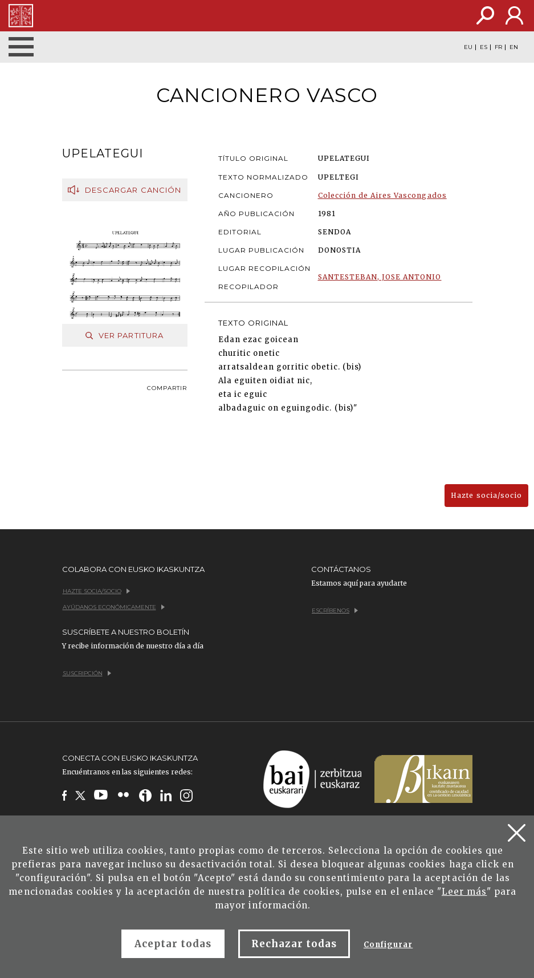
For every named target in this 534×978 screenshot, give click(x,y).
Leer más (464, 891)
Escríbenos (335, 610)
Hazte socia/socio (486, 495)
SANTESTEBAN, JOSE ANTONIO (380, 277)
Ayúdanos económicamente (114, 607)
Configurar (388, 944)
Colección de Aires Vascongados (382, 195)
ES (483, 47)
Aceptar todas (173, 944)
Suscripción (87, 673)
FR (498, 47)
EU (468, 47)
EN (513, 47)
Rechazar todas (294, 944)
